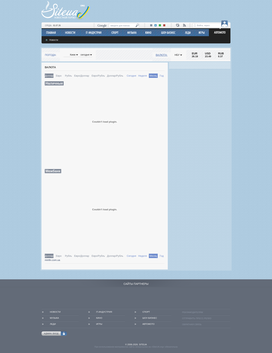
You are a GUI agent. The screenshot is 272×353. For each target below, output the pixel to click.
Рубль (68, 75)
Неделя (142, 75)
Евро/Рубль (98, 75)
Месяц (153, 75)
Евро (59, 75)
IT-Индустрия (104, 312)
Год (162, 75)
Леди (53, 324)
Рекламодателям (192, 312)
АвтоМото (148, 324)
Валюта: (161, 54)
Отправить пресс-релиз (196, 318)
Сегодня (131, 75)
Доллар (49, 75)
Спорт (146, 312)
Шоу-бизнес (149, 318)
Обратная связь (192, 324)
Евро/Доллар (81, 75)
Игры (99, 324)
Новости (53, 40)
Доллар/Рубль (115, 75)
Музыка (54, 318)
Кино (99, 318)
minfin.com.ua (52, 260)
